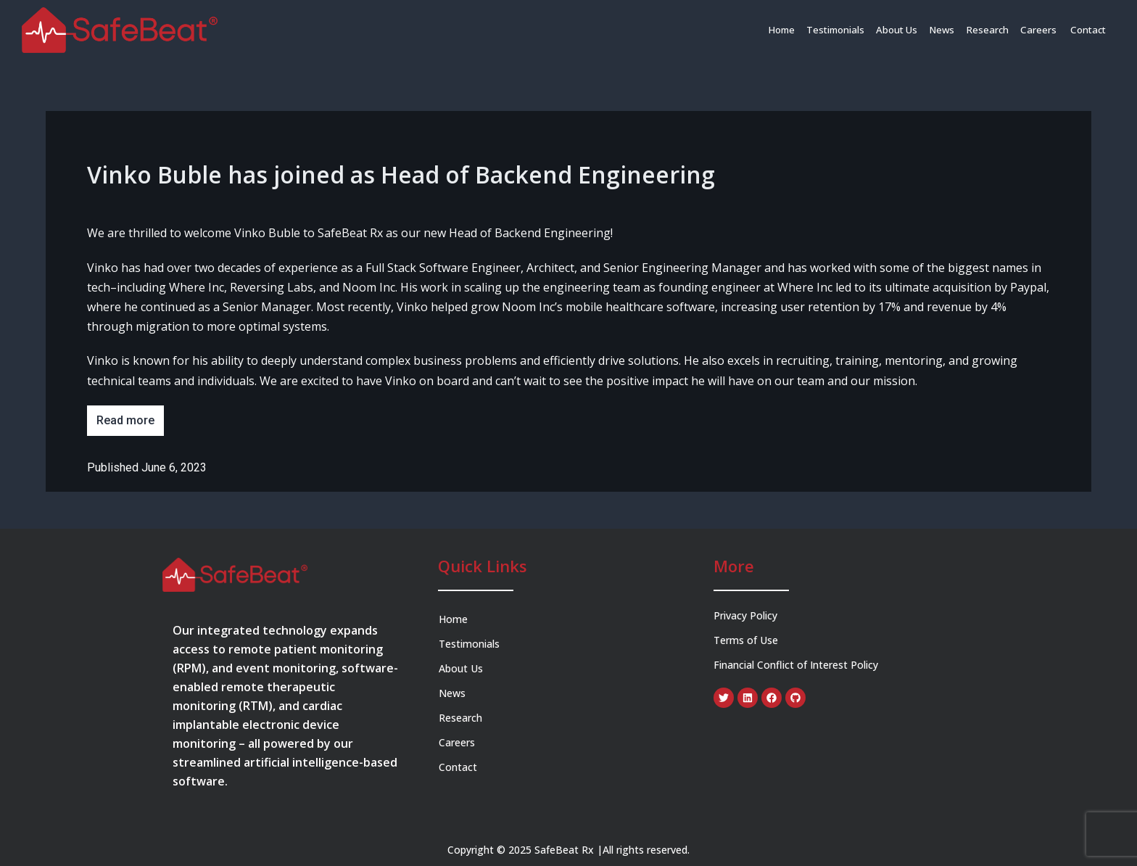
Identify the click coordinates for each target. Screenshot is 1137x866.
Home (788, 29)
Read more (125, 420)
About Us (902, 29)
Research (991, 29)
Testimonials (841, 29)
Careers (1041, 29)
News (946, 29)
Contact (1089, 29)
